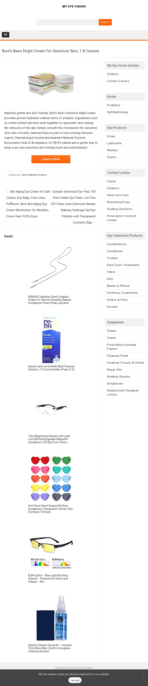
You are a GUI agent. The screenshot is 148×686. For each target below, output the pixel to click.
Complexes (115, 251)
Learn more (51, 159)
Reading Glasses (118, 376)
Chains (112, 331)
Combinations (117, 244)
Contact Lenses (118, 81)
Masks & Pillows (118, 286)
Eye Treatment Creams (34, 174)
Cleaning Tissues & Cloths (125, 362)
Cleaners (113, 188)
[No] (143, 678)
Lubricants (114, 143)
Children (112, 74)
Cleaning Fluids (117, 355)
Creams (112, 258)
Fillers (111, 272)
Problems (113, 105)
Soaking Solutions (119, 209)
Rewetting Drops (118, 202)
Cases (111, 181)
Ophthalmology (117, 112)
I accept (75, 680)
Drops (111, 136)
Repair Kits (114, 369)
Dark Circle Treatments (123, 265)
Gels (110, 279)
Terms (89, 667)
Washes (112, 150)
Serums (112, 306)
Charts (111, 157)
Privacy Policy (76, 667)
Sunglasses (115, 383)
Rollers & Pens (117, 300)
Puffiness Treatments (122, 293)
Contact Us (61, 667)
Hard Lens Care (118, 195)
